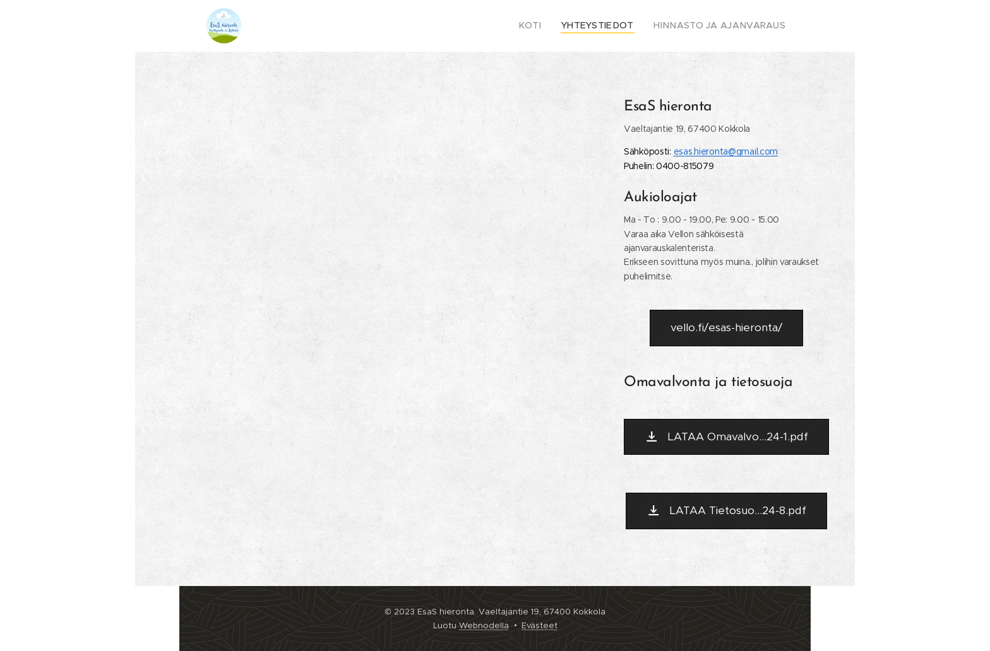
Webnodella (484, 625)
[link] (726, 151)
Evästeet (540, 625)
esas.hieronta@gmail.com (726, 151)
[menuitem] (551, 26)
